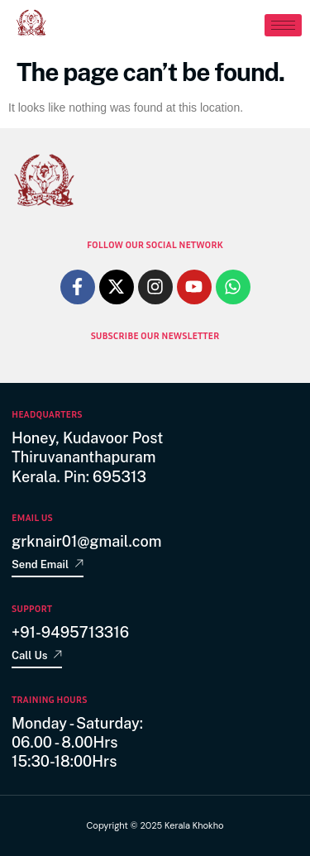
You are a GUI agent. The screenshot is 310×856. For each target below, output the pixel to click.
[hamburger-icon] (283, 25)
